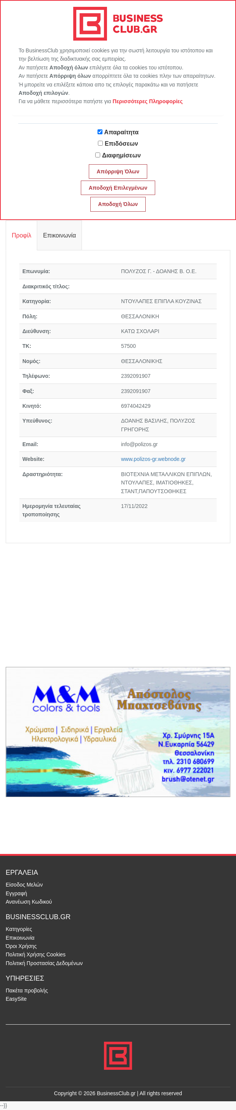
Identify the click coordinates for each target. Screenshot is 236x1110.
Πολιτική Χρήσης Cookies (36, 954)
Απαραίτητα (121, 132)
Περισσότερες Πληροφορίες (148, 101)
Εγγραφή (16, 893)
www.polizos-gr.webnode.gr (153, 459)
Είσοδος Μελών (24, 885)
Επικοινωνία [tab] (59, 235)
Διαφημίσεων (121, 155)
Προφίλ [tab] (21, 235)
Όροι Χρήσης (21, 946)
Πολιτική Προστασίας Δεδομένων (44, 963)
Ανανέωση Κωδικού (29, 902)
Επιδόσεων (121, 143)
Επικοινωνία (20, 938)
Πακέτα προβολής (27, 990)
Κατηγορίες (19, 929)
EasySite (16, 999)
